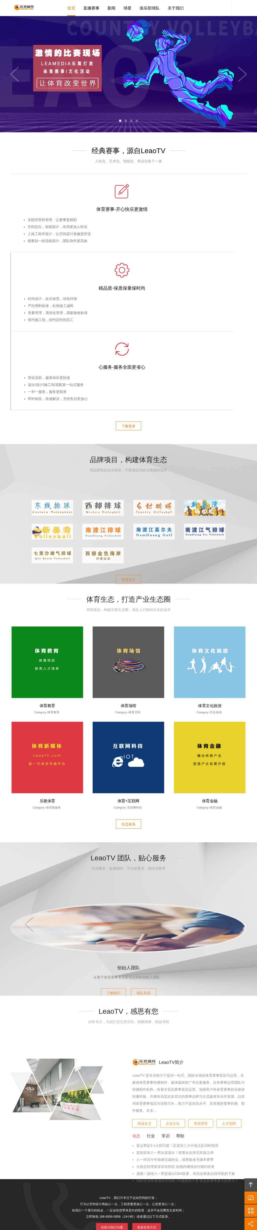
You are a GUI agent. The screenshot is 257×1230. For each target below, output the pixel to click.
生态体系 (128, 667)
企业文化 (173, 1016)
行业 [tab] (151, 1030)
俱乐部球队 (150, 8)
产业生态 (87, 1159)
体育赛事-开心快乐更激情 (50, 210)
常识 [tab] (166, 1030)
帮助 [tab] (180, 1030)
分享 (250, 1223)
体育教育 (47, 547)
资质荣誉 (201, 1016)
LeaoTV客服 (223, 8)
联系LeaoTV (177, 1159)
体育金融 (209, 642)
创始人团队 (128, 847)
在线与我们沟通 (114, 1065)
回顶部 (250, 1184)
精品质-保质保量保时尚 (128, 210)
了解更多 (128, 271)
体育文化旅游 (210, 547)
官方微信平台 (250, 1210)
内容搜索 (238, 8)
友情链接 (201, 1159)
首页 (71, 8)
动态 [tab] (136, 1030)
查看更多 (128, 455)
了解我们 (110, 872)
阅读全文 (145, 1016)
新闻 (111, 8)
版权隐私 (128, 1159)
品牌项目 (108, 1159)
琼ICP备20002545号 (137, 1198)
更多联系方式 (143, 1065)
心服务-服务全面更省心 (207, 210)
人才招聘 (229, 1016)
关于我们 (176, 8)
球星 (127, 8)
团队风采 (147, 872)
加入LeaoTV (152, 1159)
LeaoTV (22, 8)
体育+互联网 (128, 642)
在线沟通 (250, 1197)
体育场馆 (128, 547)
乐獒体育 (47, 642)
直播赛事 (91, 8)
